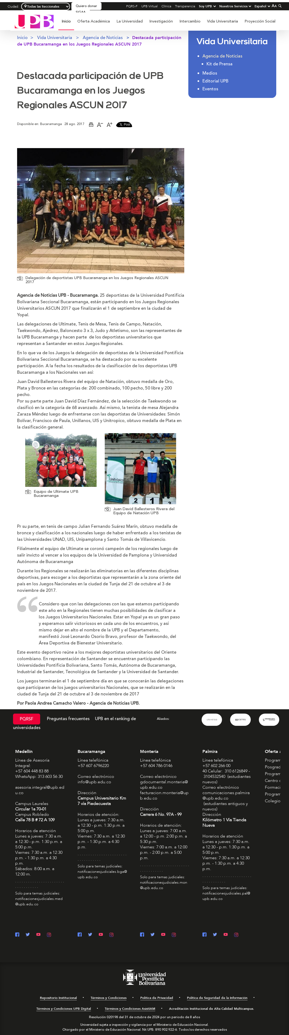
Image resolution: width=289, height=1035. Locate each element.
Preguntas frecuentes (68, 718)
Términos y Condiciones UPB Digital (63, 1009)
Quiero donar (86, 6)
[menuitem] (66, 24)
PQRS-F (132, 6)
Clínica (166, 6)
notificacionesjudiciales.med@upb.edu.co (39, 901)
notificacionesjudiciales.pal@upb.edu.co (226, 896)
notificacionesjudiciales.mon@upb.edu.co (163, 885)
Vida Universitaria (222, 21)
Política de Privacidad (156, 998)
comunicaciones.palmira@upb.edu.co (226, 795)
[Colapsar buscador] (279, 5)
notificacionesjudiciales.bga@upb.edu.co (102, 874)
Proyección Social (259, 21)
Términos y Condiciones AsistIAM (130, 1009)
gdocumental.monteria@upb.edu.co (164, 784)
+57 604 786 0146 (156, 765)
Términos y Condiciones (108, 998)
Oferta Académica (93, 21)
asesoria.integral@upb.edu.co (39, 790)
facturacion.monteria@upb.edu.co (164, 795)
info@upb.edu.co (94, 782)
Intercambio (190, 21)
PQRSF (26, 719)
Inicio (66, 21)
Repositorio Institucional (58, 998)
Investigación (161, 21)
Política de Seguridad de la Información (217, 998)
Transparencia (185, 6)
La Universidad (129, 21)
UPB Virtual (149, 6)
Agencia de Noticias (103, 37)
